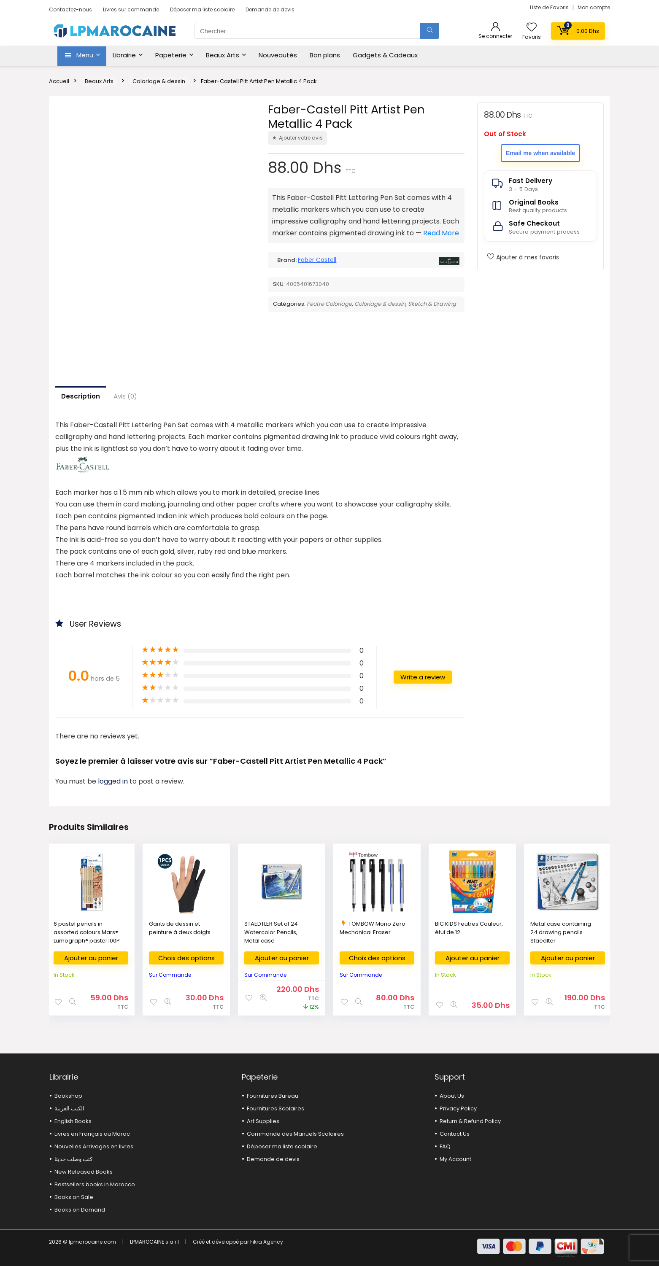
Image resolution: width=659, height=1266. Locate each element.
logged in (114, 781)
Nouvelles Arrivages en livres (93, 1146)
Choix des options (186, 958)
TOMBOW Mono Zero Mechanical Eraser (372, 928)
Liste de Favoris (550, 7)
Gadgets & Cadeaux (385, 55)
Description (80, 396)
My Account (455, 1159)
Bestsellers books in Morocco (94, 1184)
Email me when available (540, 153)
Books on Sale (73, 1197)
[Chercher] (429, 31)
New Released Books (83, 1172)
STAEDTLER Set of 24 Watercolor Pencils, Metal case (271, 932)
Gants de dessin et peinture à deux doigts (180, 928)
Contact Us (455, 1134)
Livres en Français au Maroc (92, 1134)
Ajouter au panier (91, 958)
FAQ (445, 1146)
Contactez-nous (70, 9)
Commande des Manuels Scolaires (295, 1134)
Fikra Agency (266, 1241)
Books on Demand (79, 1210)
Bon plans (325, 55)
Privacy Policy (458, 1108)
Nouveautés (278, 55)
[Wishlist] (532, 28)
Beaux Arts (222, 55)
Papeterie (170, 55)
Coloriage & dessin (158, 81)
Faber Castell (317, 260)
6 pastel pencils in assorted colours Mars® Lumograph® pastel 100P (87, 932)
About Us (452, 1096)
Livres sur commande (131, 9)
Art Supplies (263, 1121)
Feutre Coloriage (329, 304)
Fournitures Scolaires (275, 1108)
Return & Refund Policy (470, 1121)
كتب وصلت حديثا (73, 1159)
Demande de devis (270, 9)
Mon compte (594, 7)
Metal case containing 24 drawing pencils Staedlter (560, 932)
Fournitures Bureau (272, 1096)
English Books (73, 1121)
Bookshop (68, 1096)
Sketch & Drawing (432, 304)
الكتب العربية (69, 1108)
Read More (441, 233)
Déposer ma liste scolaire (202, 9)
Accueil (59, 81)
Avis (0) (125, 396)
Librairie (124, 55)
